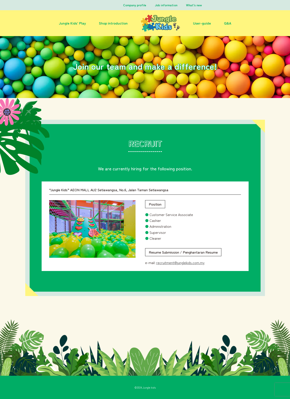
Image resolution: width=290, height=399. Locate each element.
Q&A (227, 23)
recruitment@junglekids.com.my (180, 262)
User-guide (202, 23)
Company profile (134, 5)
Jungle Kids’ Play (72, 23)
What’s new (194, 5)
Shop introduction (113, 23)
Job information (166, 5)
